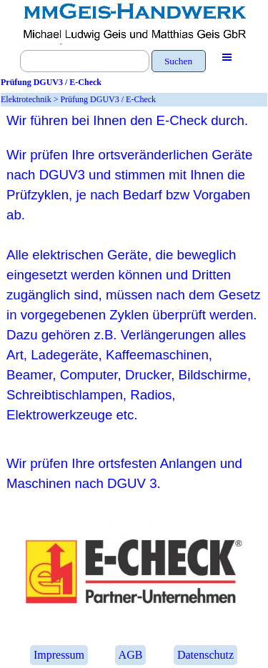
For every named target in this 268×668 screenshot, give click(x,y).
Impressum (59, 655)
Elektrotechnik (26, 99)
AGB (131, 655)
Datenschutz (205, 655)
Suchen (178, 61)
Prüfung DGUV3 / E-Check (108, 99)
